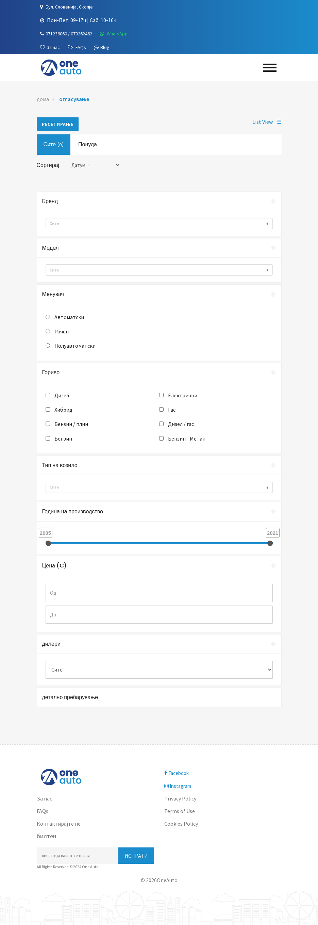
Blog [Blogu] (102, 47)
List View (267, 121)
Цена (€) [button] (159, 565)
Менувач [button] (159, 294)
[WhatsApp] (114, 34)
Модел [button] (159, 248)
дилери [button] (159, 644)
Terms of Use (179, 811)
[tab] (159, 201)
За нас (44, 798)
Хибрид (63, 409)
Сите (54, 144)
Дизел (61, 395)
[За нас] (50, 47)
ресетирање (57, 124)
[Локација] (66, 7)
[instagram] (223, 786)
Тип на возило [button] (159, 465)
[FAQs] (77, 47)
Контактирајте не (59, 823)
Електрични (182, 395)
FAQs (42, 811)
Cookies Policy (181, 823)
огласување (74, 99)
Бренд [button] (159, 201)
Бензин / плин (71, 423)
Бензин (63, 438)
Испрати (136, 855)
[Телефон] (66, 34)
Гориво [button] (159, 372)
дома (43, 99)
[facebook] (223, 773)
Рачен (61, 331)
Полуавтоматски (75, 345)
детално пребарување (70, 697)
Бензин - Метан (186, 438)
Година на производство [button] (159, 511)
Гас (171, 409)
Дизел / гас (181, 423)
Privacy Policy (180, 798)
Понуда (87, 144)
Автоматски (69, 317)
